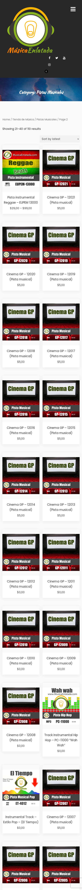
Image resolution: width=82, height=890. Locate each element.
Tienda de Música (23, 119)
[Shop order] (60, 139)
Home (6, 119)
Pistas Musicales (46, 119)
